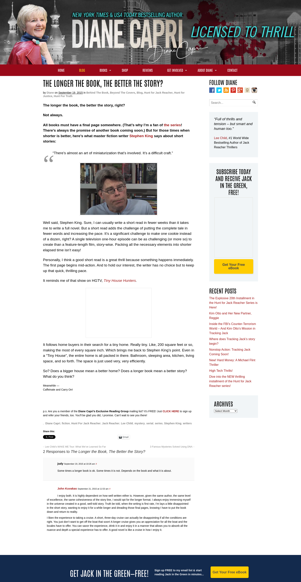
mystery (140, 423)
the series (172, 125)
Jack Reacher (110, 423)
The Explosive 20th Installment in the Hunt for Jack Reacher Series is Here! (233, 303)
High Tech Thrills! (221, 370)
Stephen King (141, 136)
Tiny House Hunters (120, 281)
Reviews (147, 70)
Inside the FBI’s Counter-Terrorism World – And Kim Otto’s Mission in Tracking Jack (232, 328)
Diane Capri (52, 423)
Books (103, 70)
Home (61, 70)
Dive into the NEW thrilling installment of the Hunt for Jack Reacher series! (230, 381)
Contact (232, 70)
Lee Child (127, 423)
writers (187, 423)
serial (149, 423)
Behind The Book (97, 92)
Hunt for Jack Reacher (158, 92)
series (159, 423)
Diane (50, 92)
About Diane (205, 70)
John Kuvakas (67, 488)
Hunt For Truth (63, 96)
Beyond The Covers (122, 92)
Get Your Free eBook (233, 266)
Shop (125, 70)
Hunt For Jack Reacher (86, 423)
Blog (82, 70)
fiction (66, 423)
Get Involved (175, 70)
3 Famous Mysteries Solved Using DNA (171, 446)
